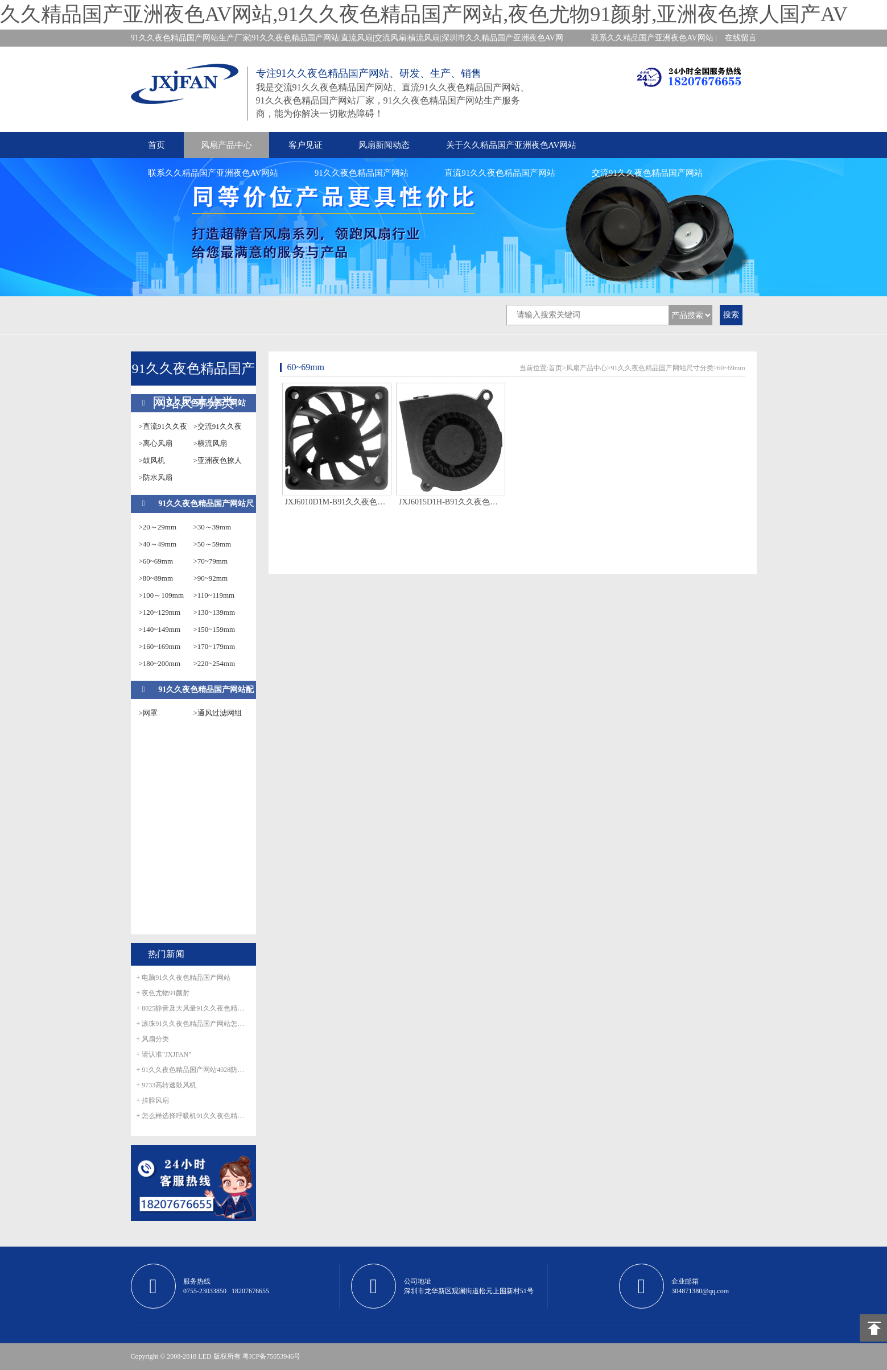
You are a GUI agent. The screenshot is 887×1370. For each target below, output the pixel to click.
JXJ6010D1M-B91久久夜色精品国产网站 (337, 502)
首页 (156, 145)
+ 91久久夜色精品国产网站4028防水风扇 (193, 1069)
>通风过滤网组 (217, 713)
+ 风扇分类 (153, 1039)
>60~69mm (156, 561)
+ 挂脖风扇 (153, 1100)
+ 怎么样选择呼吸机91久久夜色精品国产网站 (193, 1115)
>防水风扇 (155, 477)
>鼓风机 (152, 460)
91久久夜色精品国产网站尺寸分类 (662, 368)
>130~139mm (214, 612)
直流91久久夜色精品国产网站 (499, 172)
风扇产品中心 (226, 145)
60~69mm (731, 368)
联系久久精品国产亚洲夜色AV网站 (213, 172)
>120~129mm (160, 612)
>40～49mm (158, 544)
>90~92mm (210, 578)
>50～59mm (212, 544)
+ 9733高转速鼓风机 (167, 1085)
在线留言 (741, 38)
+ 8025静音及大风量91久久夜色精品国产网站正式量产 (193, 1008)
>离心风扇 (155, 443)
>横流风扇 (210, 443)
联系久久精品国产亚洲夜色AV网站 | (654, 38)
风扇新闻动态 (384, 145)
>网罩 (148, 713)
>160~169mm (160, 646)
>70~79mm (210, 561)
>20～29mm (158, 527)
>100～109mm (161, 595)
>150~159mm (214, 629)
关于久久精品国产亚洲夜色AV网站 (511, 145)
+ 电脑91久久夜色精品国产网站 (184, 977)
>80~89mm (156, 578)
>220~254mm (214, 663)
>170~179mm (214, 646)
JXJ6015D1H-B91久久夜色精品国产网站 (450, 502)
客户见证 (305, 145)
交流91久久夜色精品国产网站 (647, 172)
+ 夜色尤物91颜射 (163, 993)
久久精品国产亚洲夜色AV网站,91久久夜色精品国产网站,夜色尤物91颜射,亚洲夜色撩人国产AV (424, 14)
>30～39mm (212, 527)
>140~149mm (160, 629)
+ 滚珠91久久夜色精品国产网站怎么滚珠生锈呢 (193, 1023)
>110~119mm (214, 595)
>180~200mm (160, 663)
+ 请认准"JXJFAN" (164, 1054)
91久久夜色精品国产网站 (362, 172)
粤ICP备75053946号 (271, 1356)
